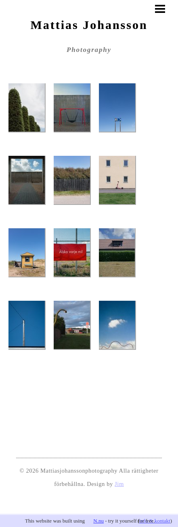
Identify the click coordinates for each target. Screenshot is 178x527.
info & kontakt (154, 521)
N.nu (98, 521)
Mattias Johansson (88, 24)
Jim (119, 484)
